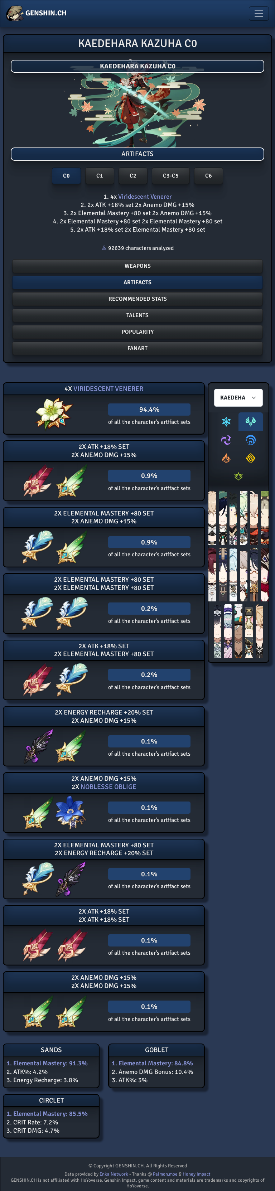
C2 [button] (133, 175)
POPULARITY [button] (138, 331)
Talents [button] (137, 315)
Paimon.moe (165, 1174)
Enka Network (114, 1174)
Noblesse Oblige (107, 787)
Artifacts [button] (137, 282)
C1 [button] (99, 175)
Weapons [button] (138, 266)
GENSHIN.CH (36, 14)
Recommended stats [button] (137, 298)
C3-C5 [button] (171, 175)
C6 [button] (208, 175)
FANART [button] (137, 348)
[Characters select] (238, 398)
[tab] (226, 421)
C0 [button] (66, 175)
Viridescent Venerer (144, 196)
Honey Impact (197, 1174)
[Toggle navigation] (259, 13)
